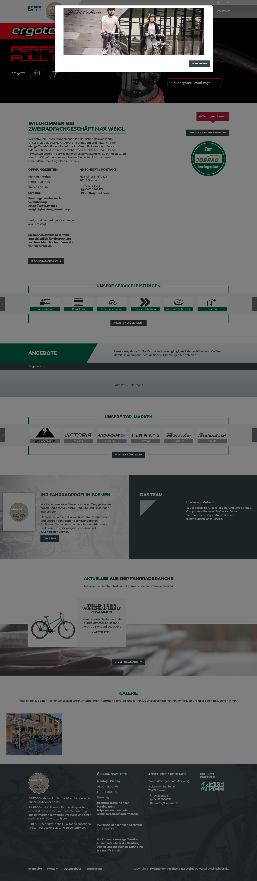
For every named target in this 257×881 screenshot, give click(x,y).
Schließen (199, 63)
